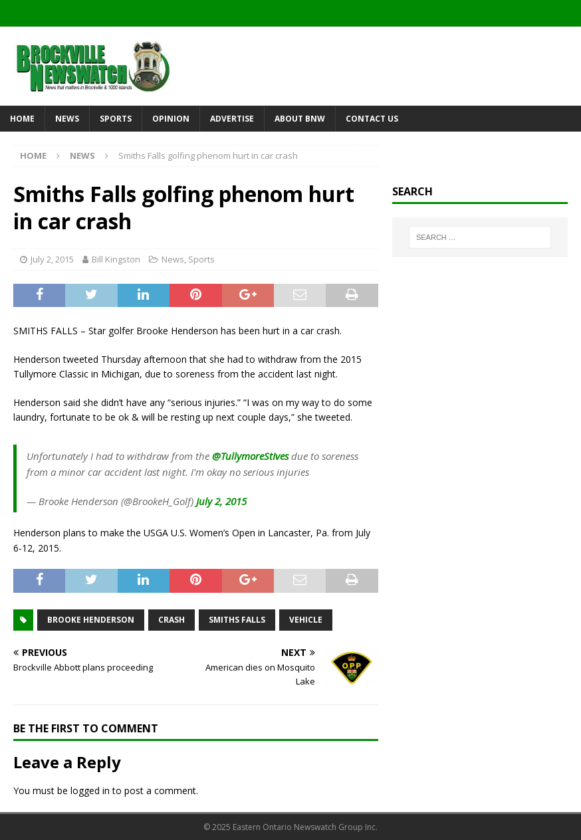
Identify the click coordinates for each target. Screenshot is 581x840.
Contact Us (372, 118)
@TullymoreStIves (250, 456)
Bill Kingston (116, 259)
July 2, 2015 (52, 259)
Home (22, 118)
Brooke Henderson (90, 619)
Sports (116, 118)
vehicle (305, 619)
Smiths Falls (237, 619)
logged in (90, 790)
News (67, 118)
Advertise (232, 118)
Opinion (170, 118)
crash (171, 619)
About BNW (300, 118)
